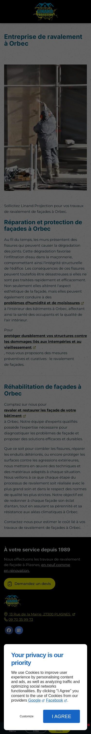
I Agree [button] (61, 716)
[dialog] (45, 687)
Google (34, 700)
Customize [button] (26, 716)
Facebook (54, 700)
